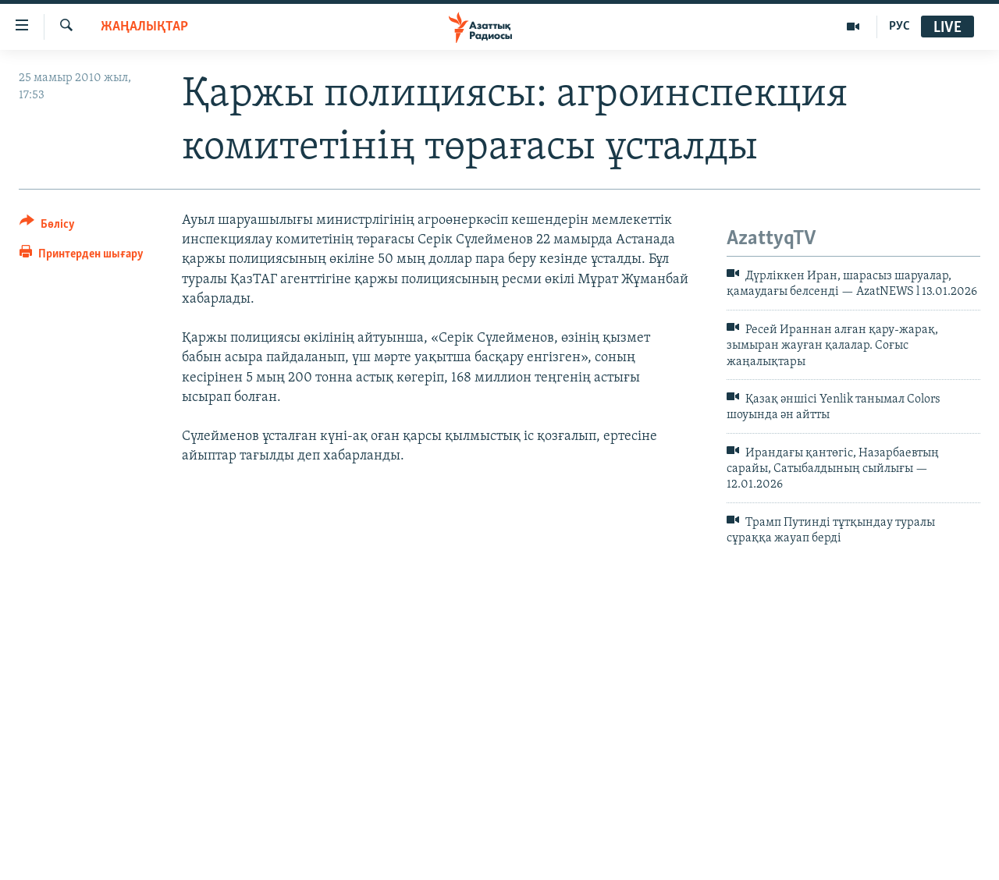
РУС (899, 26)
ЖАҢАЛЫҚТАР (144, 27)
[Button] (47, 227)
